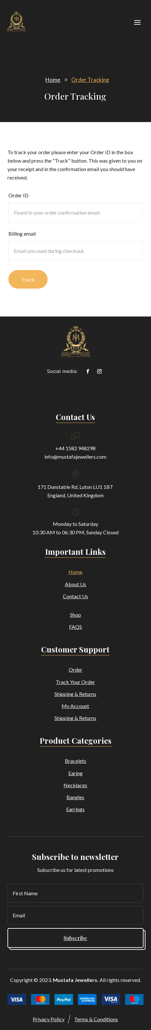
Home (52, 79)
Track (28, 279)
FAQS (75, 627)
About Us (75, 584)
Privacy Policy (48, 1019)
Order (75, 669)
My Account (75, 706)
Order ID (18, 195)
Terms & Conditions (96, 1019)
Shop (75, 615)
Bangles (75, 797)
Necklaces (75, 785)
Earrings (75, 809)
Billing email (22, 233)
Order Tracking (90, 79)
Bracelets (75, 761)
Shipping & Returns (75, 694)
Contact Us (75, 596)
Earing (75, 773)
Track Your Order (75, 682)
